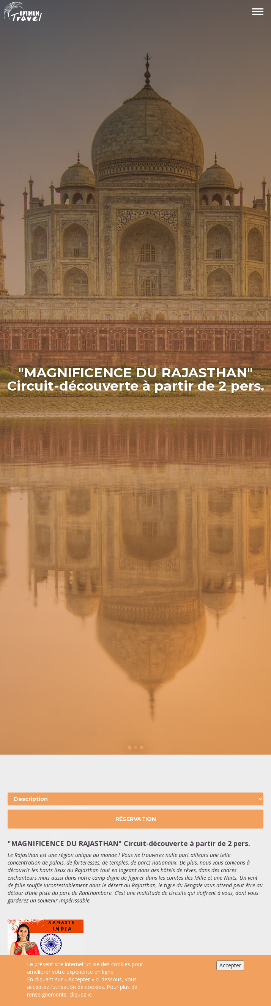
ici (90, 994)
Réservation (135, 819)
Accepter (230, 965)
